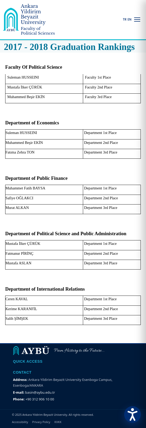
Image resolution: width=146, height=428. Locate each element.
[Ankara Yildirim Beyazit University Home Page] (30, 20)
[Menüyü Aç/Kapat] (137, 19)
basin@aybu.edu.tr (40, 392)
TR (125, 19)
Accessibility (20, 422)
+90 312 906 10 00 (39, 399)
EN (129, 19)
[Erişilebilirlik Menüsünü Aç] (132, 414)
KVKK (57, 422)
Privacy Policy (41, 422)
